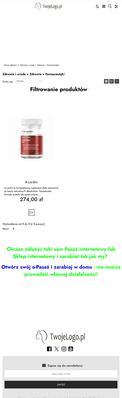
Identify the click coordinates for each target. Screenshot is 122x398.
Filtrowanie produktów (58, 89)
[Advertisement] (61, 36)
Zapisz (61, 385)
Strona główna (10, 65)
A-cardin (31, 182)
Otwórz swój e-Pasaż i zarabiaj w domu (46, 267)
